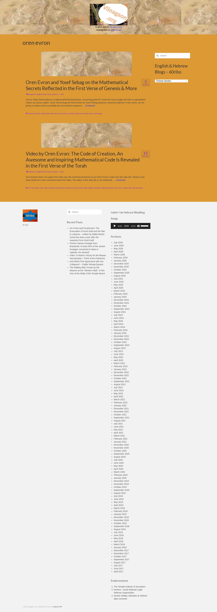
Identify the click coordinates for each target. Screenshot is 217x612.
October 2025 (120, 269)
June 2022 (119, 390)
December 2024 (121, 300)
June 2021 (119, 426)
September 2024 (121, 309)
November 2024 (121, 303)
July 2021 (118, 423)
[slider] (126, 226)
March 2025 (119, 291)
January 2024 (120, 333)
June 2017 (119, 568)
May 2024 (118, 321)
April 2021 (118, 432)
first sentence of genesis (64, 188)
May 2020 (118, 466)
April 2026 (118, 251)
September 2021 (121, 417)
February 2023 (120, 366)
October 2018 (120, 523)
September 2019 (121, 490)
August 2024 (120, 312)
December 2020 (121, 445)
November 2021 (121, 411)
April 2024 (118, 324)
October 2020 (120, 451)
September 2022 (121, 381)
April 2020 (118, 469)
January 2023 (120, 369)
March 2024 (119, 327)
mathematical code (107, 188)
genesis (37, 113)
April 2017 (118, 571)
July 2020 (118, 460)
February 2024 (120, 330)
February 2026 (120, 257)
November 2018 (121, 520)
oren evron (63, 113)
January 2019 (120, 514)
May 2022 (118, 393)
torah (91, 113)
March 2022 (119, 399)
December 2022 (121, 372)
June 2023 (119, 354)
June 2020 (119, 463)
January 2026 (120, 260)
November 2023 (121, 339)
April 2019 (118, 505)
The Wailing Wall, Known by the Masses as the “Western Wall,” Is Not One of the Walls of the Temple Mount (87, 270)
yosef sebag (98, 113)
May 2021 (118, 429)
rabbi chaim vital (129, 188)
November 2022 (121, 375)
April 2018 (118, 541)
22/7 (28, 188)
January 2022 (120, 405)
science (55, 94)
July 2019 (118, 496)
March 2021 (119, 436)
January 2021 (120, 442)
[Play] (114, 225)
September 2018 (121, 526)
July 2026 (118, 242)
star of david (84, 113)
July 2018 (118, 532)
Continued (90, 105)
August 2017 (120, 562)
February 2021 (120, 439)
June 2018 (119, 535)
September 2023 (121, 345)
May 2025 (118, 285)
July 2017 (118, 565)
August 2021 (120, 420)
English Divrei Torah (43, 94)
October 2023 (120, 342)
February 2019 (120, 511)
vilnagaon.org (115, 27)
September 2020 (121, 454)
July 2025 (118, 279)
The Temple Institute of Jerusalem (129, 586)
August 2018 (120, 529)
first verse (30, 113)
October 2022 (120, 378)
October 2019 (120, 487)
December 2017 (121, 550)
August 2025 (120, 276)
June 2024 (119, 318)
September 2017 (121, 559)
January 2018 (120, 547)
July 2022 (118, 387)
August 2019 (120, 493)
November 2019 (121, 484)
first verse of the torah (80, 188)
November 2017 (121, 553)
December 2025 (121, 263)
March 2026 (119, 254)
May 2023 (118, 357)
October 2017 (120, 556)
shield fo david (74, 113)
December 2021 (121, 408)
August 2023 (120, 348)
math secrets (54, 113)
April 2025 (118, 288)
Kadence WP (57, 607)
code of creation (49, 188)
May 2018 (118, 538)
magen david (45, 113)
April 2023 (118, 360)
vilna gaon (139, 188)
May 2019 (118, 502)
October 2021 (120, 414)
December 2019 (121, 481)
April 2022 (118, 396)
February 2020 (120, 475)
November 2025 (121, 266)
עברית (25, 225)
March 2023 (119, 363)
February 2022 (120, 402)
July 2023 (118, 351)
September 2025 (121, 273)
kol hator (97, 188)
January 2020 (120, 478)
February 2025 (120, 294)
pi (68, 113)
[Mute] (138, 225)
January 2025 (120, 297)
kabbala (90, 188)
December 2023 (121, 336)
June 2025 (119, 282)
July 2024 (118, 315)
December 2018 (121, 517)
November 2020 (121, 448)
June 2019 (119, 499)
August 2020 (120, 457)
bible (37, 188)
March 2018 (119, 544)
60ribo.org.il (115, 30)
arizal (33, 188)
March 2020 (119, 472)
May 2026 (118, 248)
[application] (130, 226)
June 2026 (119, 245)
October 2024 (120, 306)
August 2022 (120, 384)
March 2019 (119, 508)
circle (41, 188)
